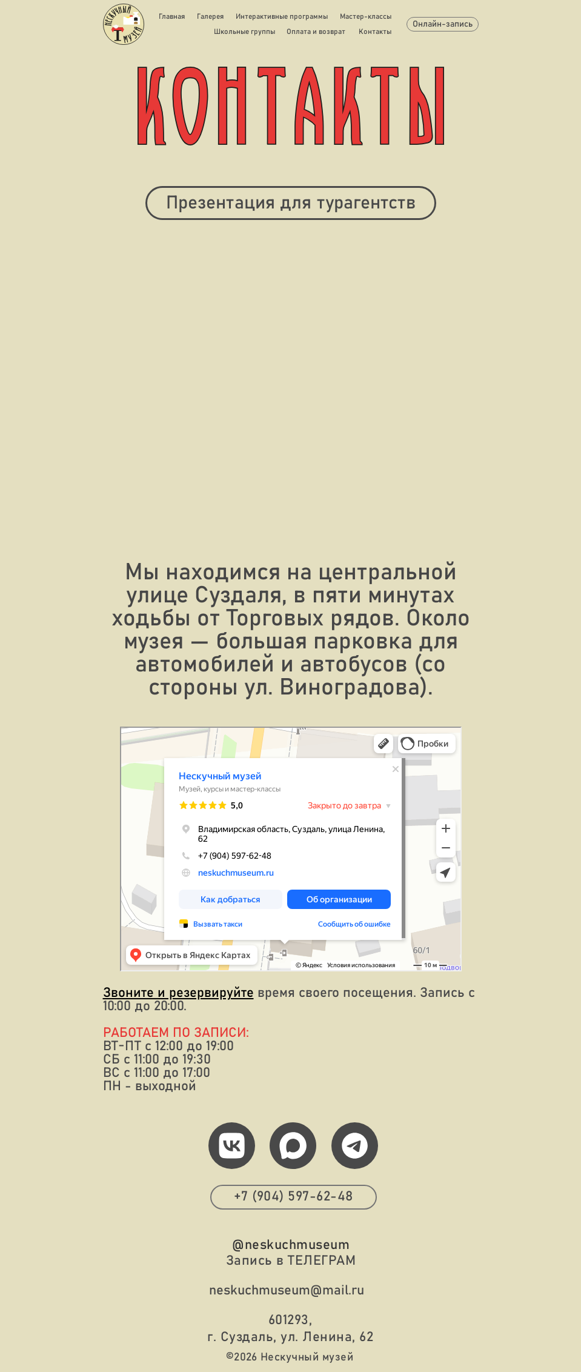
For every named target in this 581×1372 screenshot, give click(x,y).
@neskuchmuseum (291, 1245)
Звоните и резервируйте (178, 993)
